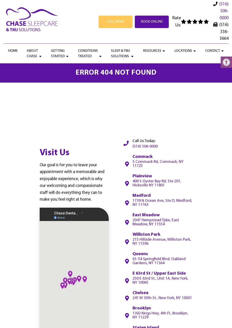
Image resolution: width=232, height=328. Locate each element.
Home (13, 51)
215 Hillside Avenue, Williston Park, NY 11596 (162, 242)
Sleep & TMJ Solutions (120, 53)
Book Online (152, 22)
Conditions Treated (88, 53)
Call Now (115, 22)
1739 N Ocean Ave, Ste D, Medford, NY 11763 (162, 203)
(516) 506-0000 (224, 11)
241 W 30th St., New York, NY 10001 (162, 298)
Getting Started (58, 53)
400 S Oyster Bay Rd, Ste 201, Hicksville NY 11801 (157, 183)
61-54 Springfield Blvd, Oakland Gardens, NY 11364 (159, 261)
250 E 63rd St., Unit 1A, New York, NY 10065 (160, 281)
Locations (183, 51)
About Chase (32, 53)
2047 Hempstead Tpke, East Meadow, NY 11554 (156, 222)
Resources (152, 51)
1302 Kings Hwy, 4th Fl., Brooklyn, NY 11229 (160, 315)
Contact (212, 51)
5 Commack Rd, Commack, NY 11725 (158, 164)
